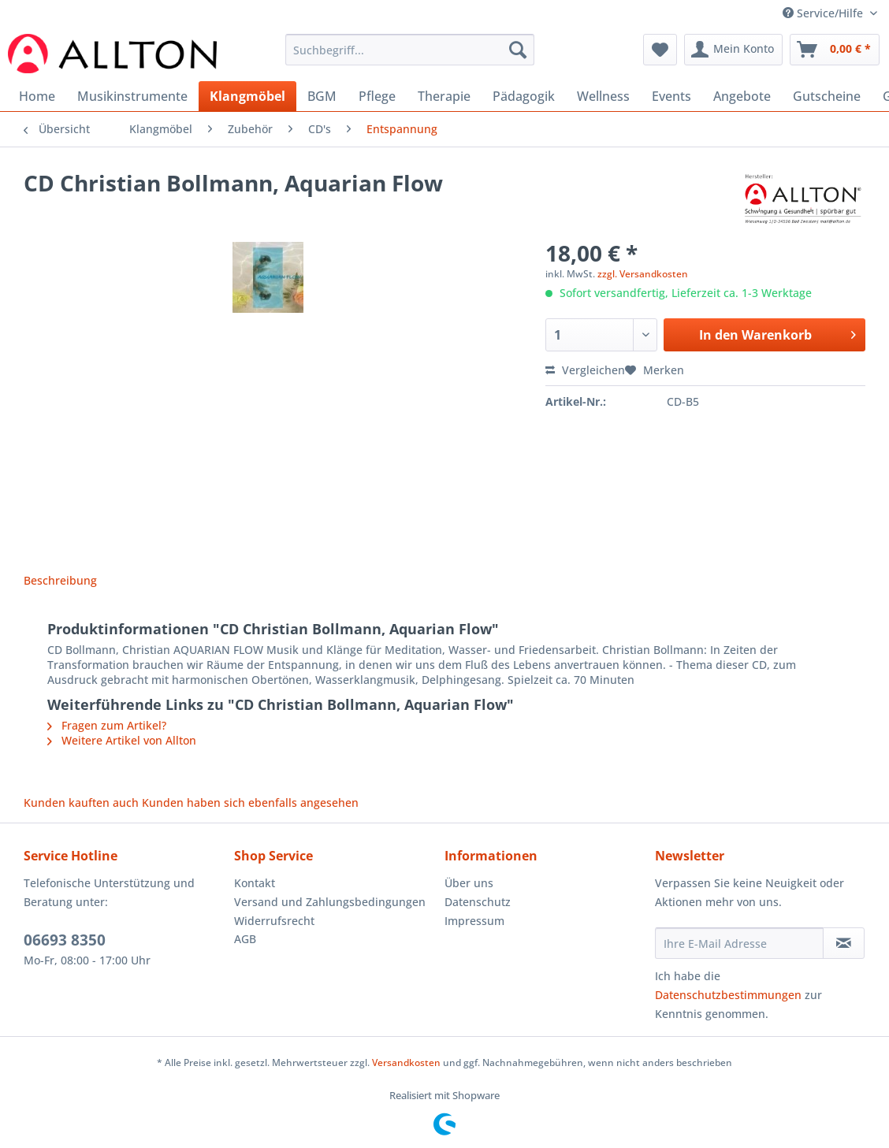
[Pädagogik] (524, 96)
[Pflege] (377, 96)
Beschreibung (60, 580)
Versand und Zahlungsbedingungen (330, 901)
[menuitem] (409, 57)
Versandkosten (406, 1062)
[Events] (671, 96)
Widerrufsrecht (274, 920)
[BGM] (322, 96)
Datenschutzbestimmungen (728, 994)
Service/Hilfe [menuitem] (824, 13)
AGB (245, 938)
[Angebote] (742, 96)
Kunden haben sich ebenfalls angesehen (250, 802)
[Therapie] (444, 96)
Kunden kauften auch (81, 802)
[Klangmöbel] (247, 96)
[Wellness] (603, 96)
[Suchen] (517, 49)
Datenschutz (477, 901)
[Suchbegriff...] (409, 49)
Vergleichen (585, 369)
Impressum (474, 920)
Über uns (468, 882)
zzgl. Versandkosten (642, 273)
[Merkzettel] (660, 49)
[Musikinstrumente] (132, 96)
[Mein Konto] (733, 49)
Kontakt (254, 882)
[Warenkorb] (835, 49)
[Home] (37, 96)
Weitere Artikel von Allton (121, 740)
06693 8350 (65, 940)
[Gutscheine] (827, 96)
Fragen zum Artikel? (106, 725)
